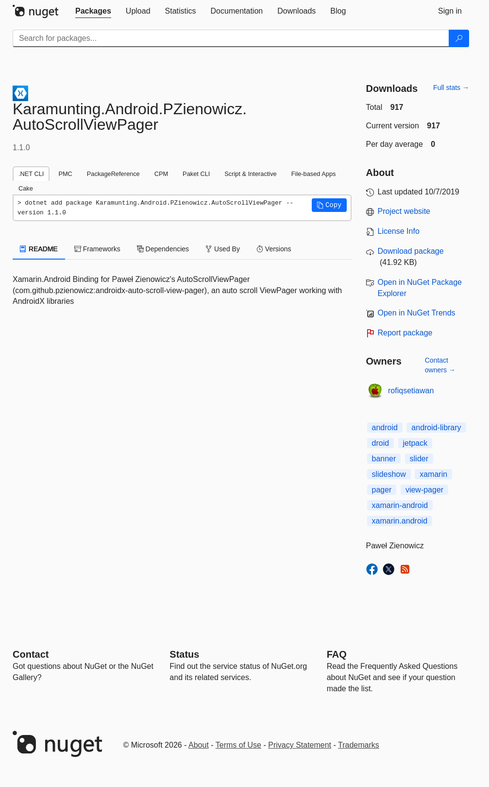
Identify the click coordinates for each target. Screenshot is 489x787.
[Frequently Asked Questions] (337, 654)
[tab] (93, 11)
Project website (404, 211)
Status (184, 654)
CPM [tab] (161, 173)
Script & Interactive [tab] (250, 173)
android (385, 427)
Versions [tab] (273, 249)
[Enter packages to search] (231, 38)
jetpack (415, 443)
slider (419, 459)
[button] (329, 205)
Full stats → (451, 87)
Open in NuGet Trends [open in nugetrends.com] (416, 313)
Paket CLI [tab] (196, 173)
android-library (436, 427)
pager (382, 490)
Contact (31, 654)
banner (384, 459)
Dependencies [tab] (163, 249)
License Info (399, 231)
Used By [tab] (222, 249)
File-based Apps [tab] (313, 173)
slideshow (389, 474)
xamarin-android (400, 505)
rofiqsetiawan (411, 390)
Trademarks (358, 745)
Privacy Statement (299, 745)
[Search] (459, 38)
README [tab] (39, 249)
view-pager (424, 490)
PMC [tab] (65, 173)
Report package (405, 333)
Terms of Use (238, 745)
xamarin (433, 474)
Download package (411, 251)
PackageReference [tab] (113, 173)
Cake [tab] (25, 188)
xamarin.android (400, 521)
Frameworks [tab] (97, 249)
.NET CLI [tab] (31, 173)
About (198, 745)
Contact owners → (440, 365)
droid (380, 443)
